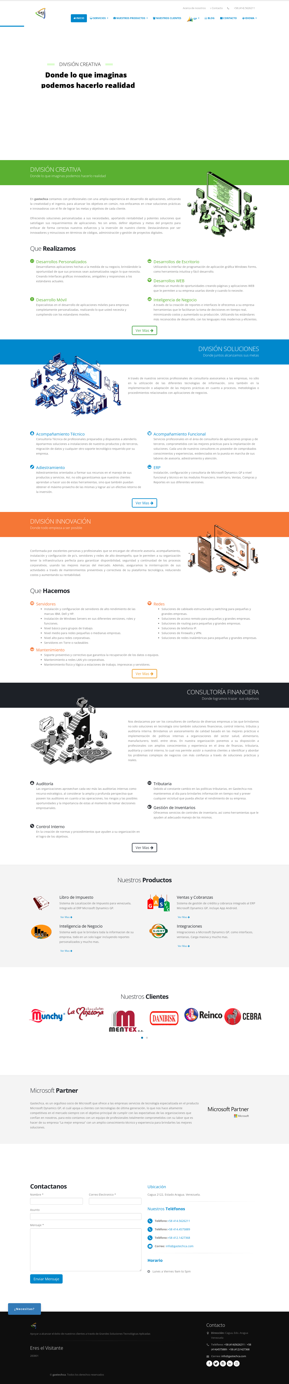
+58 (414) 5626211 (244, 8)
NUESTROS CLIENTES (167, 18)
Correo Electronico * (102, 1194)
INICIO (78, 18)
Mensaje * (37, 1225)
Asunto (35, 1210)
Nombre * (37, 1194)
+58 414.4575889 (179, 1229)
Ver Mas (144, 330)
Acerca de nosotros (194, 8)
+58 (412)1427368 (239, 1349)
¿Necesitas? (24, 1309)
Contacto (216, 8)
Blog (210, 18)
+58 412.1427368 (179, 1238)
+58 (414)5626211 (234, 1344)
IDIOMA (248, 18)
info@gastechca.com (179, 1246)
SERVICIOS (98, 18)
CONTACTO (228, 18)
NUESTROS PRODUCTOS (129, 18)
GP (192, 19)
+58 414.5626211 (179, 1221)
